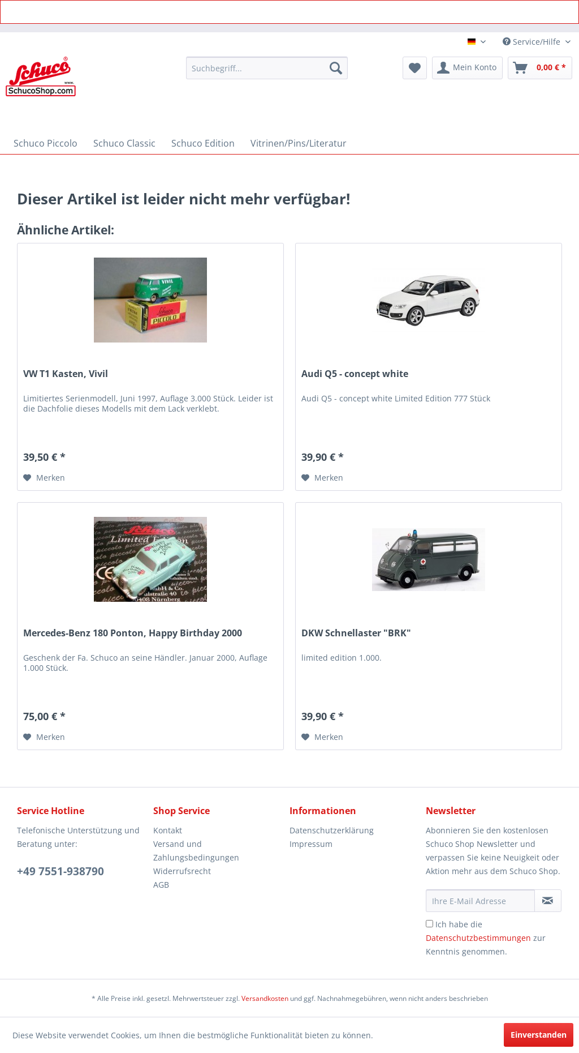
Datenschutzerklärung (332, 830)
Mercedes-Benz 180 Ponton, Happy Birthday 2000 (132, 633)
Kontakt (167, 830)
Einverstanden (539, 1034)
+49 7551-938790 (60, 871)
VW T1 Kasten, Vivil (65, 374)
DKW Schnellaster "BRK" (356, 633)
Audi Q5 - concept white (354, 374)
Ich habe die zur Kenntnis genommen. (486, 938)
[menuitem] (267, 68)
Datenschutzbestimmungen (478, 937)
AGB (161, 884)
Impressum (311, 843)
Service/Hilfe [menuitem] (533, 41)
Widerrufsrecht (182, 871)
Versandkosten (264, 998)
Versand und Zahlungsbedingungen (196, 850)
